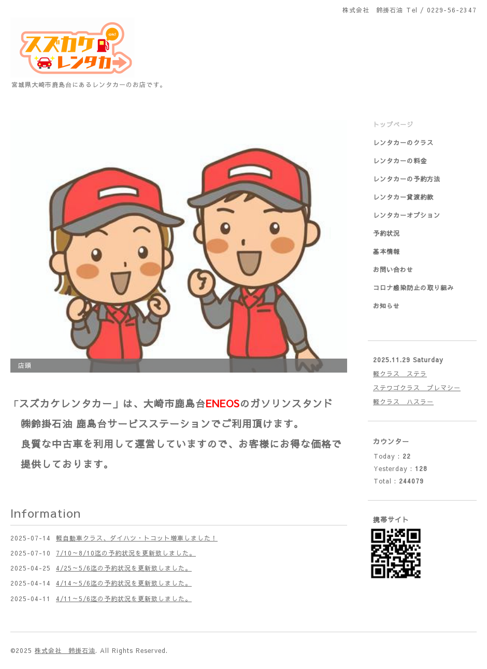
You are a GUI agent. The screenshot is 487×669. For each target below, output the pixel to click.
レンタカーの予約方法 (406, 179)
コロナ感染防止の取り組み (413, 287)
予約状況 (386, 233)
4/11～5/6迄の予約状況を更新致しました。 (124, 598)
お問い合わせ (393, 269)
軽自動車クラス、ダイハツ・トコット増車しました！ (137, 538)
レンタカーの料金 (400, 160)
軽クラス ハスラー (403, 401)
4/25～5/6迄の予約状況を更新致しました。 (124, 568)
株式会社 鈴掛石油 (65, 650)
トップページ (393, 124)
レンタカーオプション (406, 215)
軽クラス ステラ (400, 373)
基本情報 (386, 251)
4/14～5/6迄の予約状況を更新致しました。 (124, 583)
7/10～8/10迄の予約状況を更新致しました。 (126, 553)
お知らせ (386, 306)
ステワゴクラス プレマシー (417, 387)
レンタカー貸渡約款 (403, 197)
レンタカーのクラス (403, 142)
